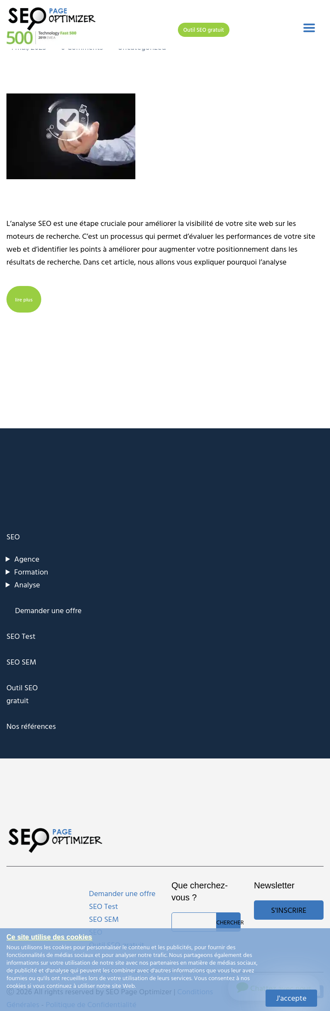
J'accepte (291, 998)
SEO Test (21, 636)
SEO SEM (21, 662)
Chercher (228, 922)
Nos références (31, 726)
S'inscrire (288, 910)
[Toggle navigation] (309, 28)
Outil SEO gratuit (203, 29)
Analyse (27, 584)
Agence (27, 559)
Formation (31, 572)
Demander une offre (48, 610)
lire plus (24, 299)
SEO (13, 536)
